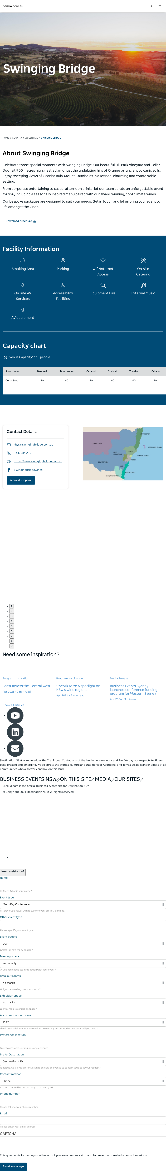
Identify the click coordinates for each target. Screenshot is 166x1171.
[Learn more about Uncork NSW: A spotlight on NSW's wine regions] (83, 678)
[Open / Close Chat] (13, 872)
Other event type (11, 917)
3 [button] (12, 616)
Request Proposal (20, 480)
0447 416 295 (19, 453)
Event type (7, 897)
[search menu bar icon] (151, 6)
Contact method (11, 1074)
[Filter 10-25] (83, 1022)
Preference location (13, 1035)
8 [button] (12, 640)
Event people (8, 936)
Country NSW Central (25, 138)
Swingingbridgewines (24, 470)
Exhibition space (11, 995)
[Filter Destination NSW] (83, 1062)
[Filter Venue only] (83, 963)
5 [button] (12, 626)
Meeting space (9, 956)
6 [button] (12, 631)
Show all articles (13, 705)
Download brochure (19, 221)
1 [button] (11, 606)
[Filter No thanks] (83, 983)
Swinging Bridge (51, 138)
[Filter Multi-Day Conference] (83, 904)
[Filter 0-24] (83, 944)
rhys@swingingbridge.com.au (30, 445)
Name (4, 877)
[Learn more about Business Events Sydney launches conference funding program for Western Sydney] (137, 680)
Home (6, 138)
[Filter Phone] (83, 1081)
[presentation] (26, 1146)
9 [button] (12, 645)
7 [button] (11, 636)
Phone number (10, 1093)
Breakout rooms (10, 976)
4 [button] (12, 621)
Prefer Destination (12, 1054)
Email (3, 1113)
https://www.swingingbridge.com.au (34, 461)
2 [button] (11, 611)
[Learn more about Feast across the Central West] (29, 676)
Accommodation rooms (15, 1015)
